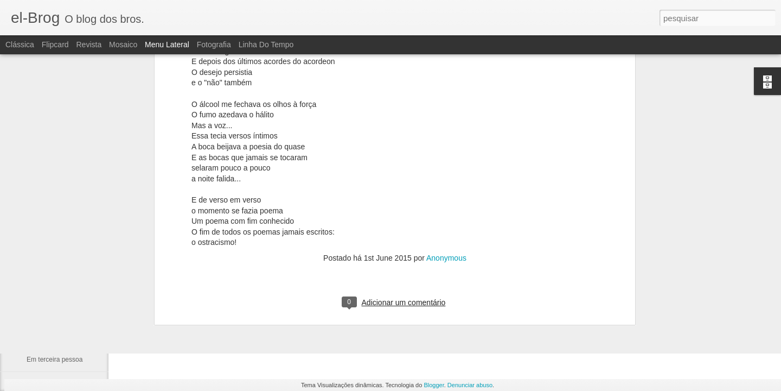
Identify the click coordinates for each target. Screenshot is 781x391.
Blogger (434, 385)
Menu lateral (167, 44)
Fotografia (214, 44)
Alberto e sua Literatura (60, 335)
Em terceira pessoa (54, 359)
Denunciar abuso (469, 385)
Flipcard (55, 44)
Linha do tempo (266, 44)
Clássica (19, 44)
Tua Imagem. (46, 262)
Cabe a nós (43, 310)
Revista (88, 44)
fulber (382, 294)
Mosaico (123, 44)
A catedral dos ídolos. (58, 286)
